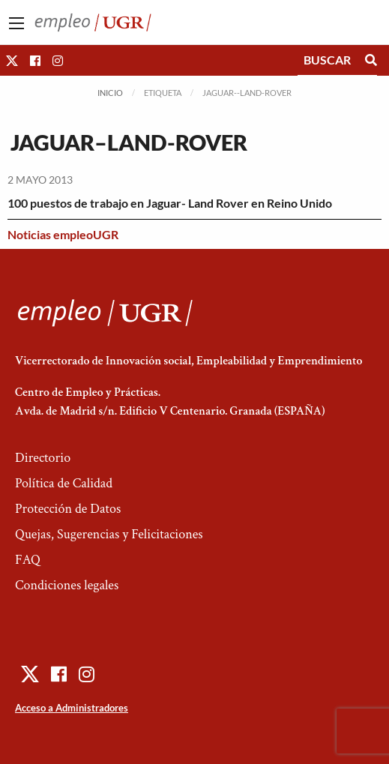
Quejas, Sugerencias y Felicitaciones (109, 534)
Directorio (42, 457)
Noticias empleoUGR (62, 234)
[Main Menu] (16, 23)
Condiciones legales (66, 585)
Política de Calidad (63, 483)
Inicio (110, 92)
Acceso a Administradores (71, 708)
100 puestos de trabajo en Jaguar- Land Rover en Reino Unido (169, 203)
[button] (12, 60)
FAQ (27, 559)
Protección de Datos (68, 508)
